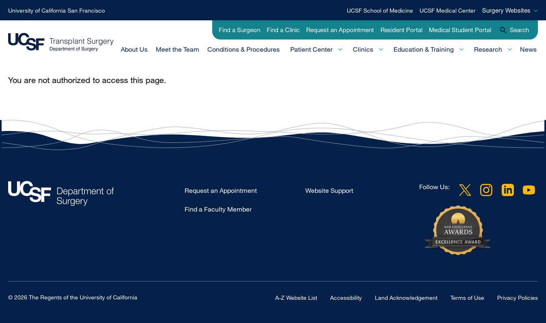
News (528, 49)
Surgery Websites (506, 10)
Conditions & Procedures (243, 49)
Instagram (486, 190)
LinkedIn (508, 190)
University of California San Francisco (56, 10)
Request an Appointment (340, 29)
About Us (134, 49)
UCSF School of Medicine (380, 10)
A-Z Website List (296, 297)
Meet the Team (177, 49)
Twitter (465, 190)
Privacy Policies (517, 297)
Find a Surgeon (239, 29)
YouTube (529, 190)
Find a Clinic (283, 29)
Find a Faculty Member (218, 209)
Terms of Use (467, 297)
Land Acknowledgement (406, 297)
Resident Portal (401, 29)
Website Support (329, 190)
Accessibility (346, 297)
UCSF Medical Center (448, 10)
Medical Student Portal (460, 29)
